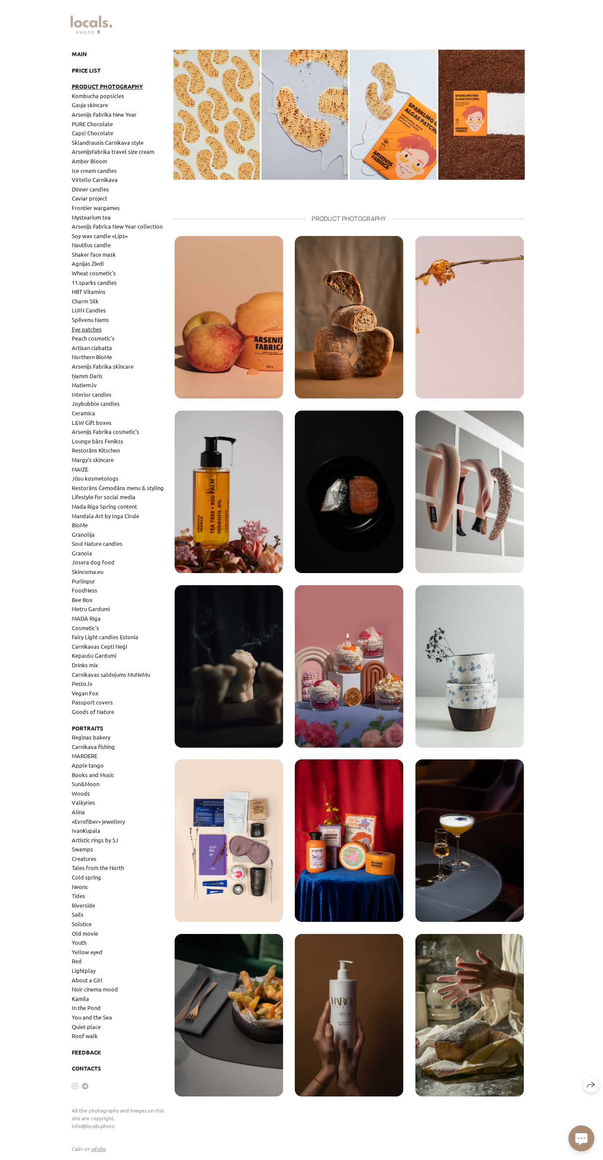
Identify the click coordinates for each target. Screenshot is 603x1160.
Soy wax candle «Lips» (100, 235)
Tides (78, 895)
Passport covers (92, 702)
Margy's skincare (93, 459)
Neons (80, 886)
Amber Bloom (89, 161)
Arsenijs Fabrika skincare (103, 366)
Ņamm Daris (87, 375)
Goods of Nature (93, 711)
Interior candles (92, 394)
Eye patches (87, 329)
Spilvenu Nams (90, 319)
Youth (79, 942)
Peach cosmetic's (93, 338)
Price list (86, 70)
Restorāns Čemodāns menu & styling (118, 487)
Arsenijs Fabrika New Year (104, 114)
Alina (78, 812)
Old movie (85, 933)
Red (77, 961)
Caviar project (89, 198)
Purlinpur (83, 581)
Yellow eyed (87, 952)
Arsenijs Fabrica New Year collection (117, 226)
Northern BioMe (92, 356)
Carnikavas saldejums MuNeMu (111, 674)
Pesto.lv (82, 683)
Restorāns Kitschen (96, 450)
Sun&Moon (85, 783)
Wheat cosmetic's (94, 273)
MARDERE (84, 755)
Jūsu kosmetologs (95, 478)
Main (79, 53)
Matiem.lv (84, 385)
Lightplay (84, 970)
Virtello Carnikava (95, 179)
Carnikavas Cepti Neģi (99, 646)
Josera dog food (93, 562)
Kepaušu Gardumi (94, 655)
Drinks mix (85, 665)
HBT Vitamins (88, 291)
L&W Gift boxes (92, 422)
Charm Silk (85, 301)
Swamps (82, 849)
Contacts (86, 1068)
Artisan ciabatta (92, 347)
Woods (81, 793)
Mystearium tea (91, 217)
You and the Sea (92, 1017)
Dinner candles (90, 189)
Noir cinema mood (95, 989)
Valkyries (83, 802)
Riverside (83, 905)
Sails (77, 914)
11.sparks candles (94, 282)
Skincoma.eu (87, 571)
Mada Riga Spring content (104, 506)
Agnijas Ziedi (88, 263)
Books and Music (93, 774)
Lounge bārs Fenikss (97, 441)
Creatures (84, 858)
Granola (82, 553)
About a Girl (87, 980)
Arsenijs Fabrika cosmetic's (105, 431)
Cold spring (86, 877)
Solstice (82, 923)
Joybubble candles (96, 403)
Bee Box (82, 599)
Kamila (80, 998)
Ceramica (83, 413)
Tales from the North (98, 867)
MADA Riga (86, 618)
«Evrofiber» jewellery (98, 821)
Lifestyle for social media (103, 496)
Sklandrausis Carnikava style (108, 142)
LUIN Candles (89, 310)
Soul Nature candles (97, 543)
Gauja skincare (90, 104)
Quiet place (86, 1026)
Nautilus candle (91, 245)
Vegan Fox (85, 693)
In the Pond (86, 1007)
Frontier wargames (96, 207)
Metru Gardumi (91, 608)
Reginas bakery (91, 737)
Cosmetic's (85, 627)
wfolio (98, 1148)
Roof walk (85, 1035)
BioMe (80, 525)
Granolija (83, 534)
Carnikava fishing (93, 746)
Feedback (86, 1052)
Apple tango (88, 765)
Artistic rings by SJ (95, 840)
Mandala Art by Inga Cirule (105, 515)
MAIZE (80, 469)
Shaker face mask (94, 254)
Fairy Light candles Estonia (105, 637)
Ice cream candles (94, 170)
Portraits (87, 728)
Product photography (107, 86)
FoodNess (84, 590)
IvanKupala (86, 830)
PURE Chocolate (92, 123)
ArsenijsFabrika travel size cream (113, 151)
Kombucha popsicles (98, 95)
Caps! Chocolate (92, 133)
